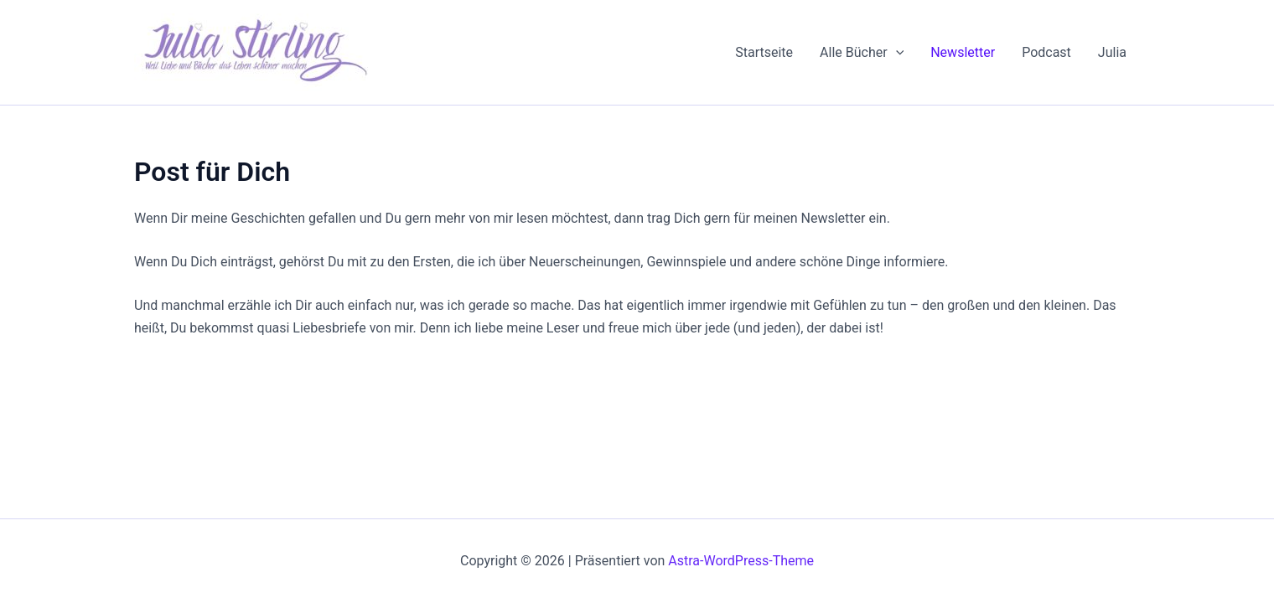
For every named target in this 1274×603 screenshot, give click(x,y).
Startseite (764, 52)
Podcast (1046, 52)
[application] (896, 52)
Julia (1112, 52)
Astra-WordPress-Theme (741, 561)
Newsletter (962, 52)
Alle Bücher (862, 52)
